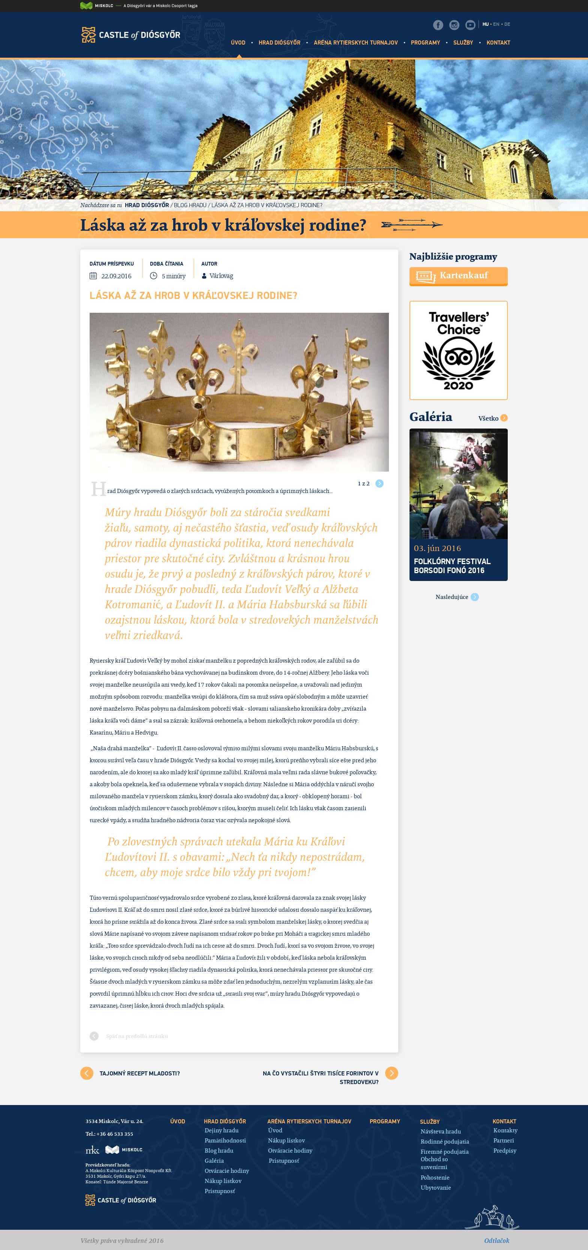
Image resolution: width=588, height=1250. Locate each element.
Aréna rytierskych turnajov (356, 42)
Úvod (238, 42)
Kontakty (506, 1130)
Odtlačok (496, 1240)
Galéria (214, 1160)
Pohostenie (435, 1177)
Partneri (504, 1140)
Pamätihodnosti (225, 1140)
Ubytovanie (436, 1187)
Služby (463, 42)
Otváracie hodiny (227, 1170)
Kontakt (498, 42)
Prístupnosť (220, 1190)
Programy (425, 42)
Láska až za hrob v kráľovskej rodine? (267, 205)
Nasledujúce (452, 597)
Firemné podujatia (445, 1151)
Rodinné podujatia (445, 1141)
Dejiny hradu (221, 1130)
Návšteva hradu (441, 1131)
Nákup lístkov (223, 1180)
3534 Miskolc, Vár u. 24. (114, 1121)
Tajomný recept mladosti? (140, 1073)
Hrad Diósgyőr (280, 42)
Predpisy (505, 1150)
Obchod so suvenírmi (434, 1163)
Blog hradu (190, 205)
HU (486, 24)
